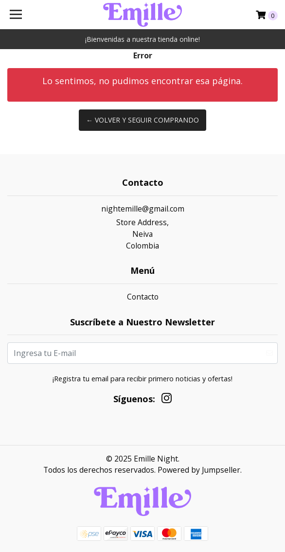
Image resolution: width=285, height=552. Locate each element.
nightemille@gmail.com (142, 208)
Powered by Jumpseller (199, 469)
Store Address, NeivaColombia (142, 233)
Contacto (143, 296)
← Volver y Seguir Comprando (142, 120)
